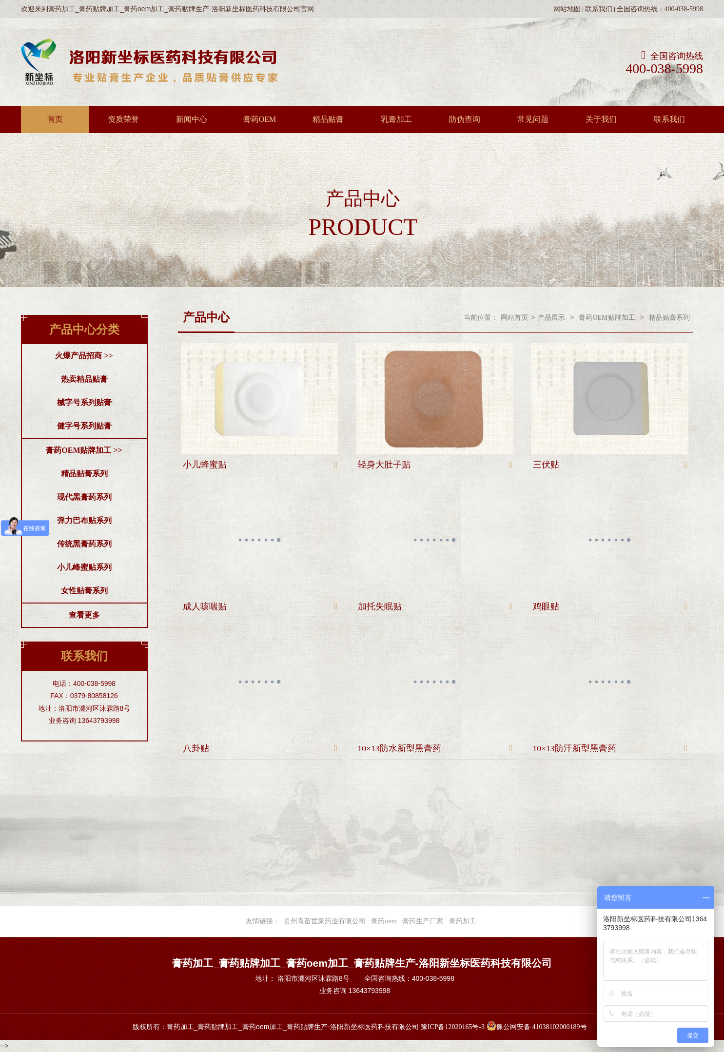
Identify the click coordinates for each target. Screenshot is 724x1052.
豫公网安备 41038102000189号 (537, 1027)
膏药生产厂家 (422, 921)
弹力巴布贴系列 (84, 520)
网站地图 (567, 9)
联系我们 (598, 9)
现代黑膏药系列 (84, 497)
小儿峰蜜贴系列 (84, 567)
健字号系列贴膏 (84, 426)
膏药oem (383, 921)
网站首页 (514, 317)
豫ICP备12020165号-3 (453, 1027)
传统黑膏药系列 (84, 544)
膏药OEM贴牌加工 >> (84, 450)
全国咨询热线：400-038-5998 (660, 9)
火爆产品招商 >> (84, 355)
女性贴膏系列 (84, 590)
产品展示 (551, 317)
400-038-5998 (664, 68)
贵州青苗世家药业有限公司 (325, 921)
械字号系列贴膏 (84, 402)
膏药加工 (462, 921)
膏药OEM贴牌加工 (607, 317)
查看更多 (84, 615)
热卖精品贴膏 (84, 379)
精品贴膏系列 (84, 473)
